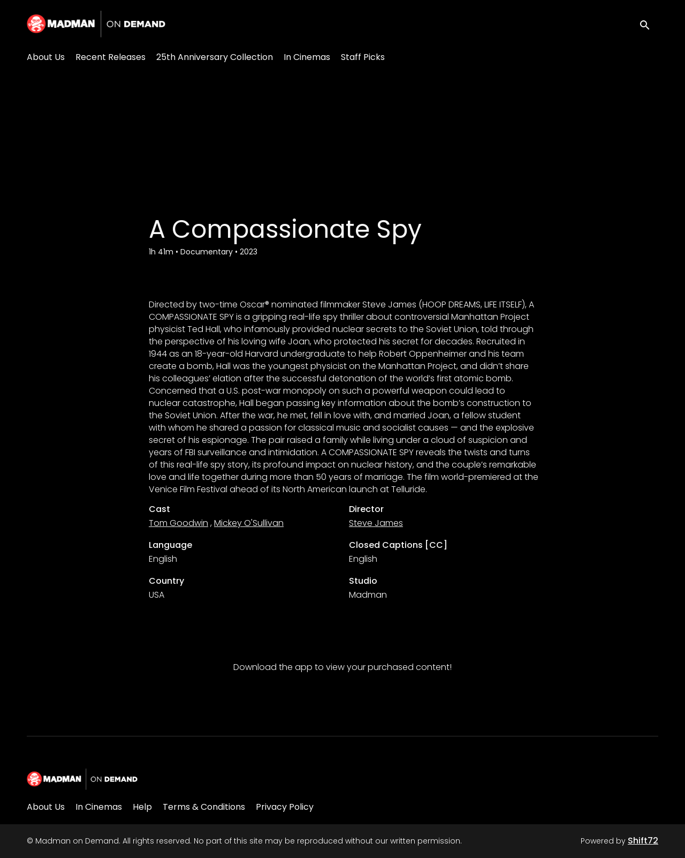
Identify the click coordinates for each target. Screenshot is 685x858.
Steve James (376, 523)
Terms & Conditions (204, 807)
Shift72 (643, 840)
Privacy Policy (285, 807)
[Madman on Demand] (82, 779)
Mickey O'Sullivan (249, 523)
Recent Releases (110, 57)
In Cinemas (307, 57)
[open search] (648, 23)
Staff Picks (363, 57)
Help (142, 807)
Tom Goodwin (178, 523)
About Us (46, 57)
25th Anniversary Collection (214, 57)
